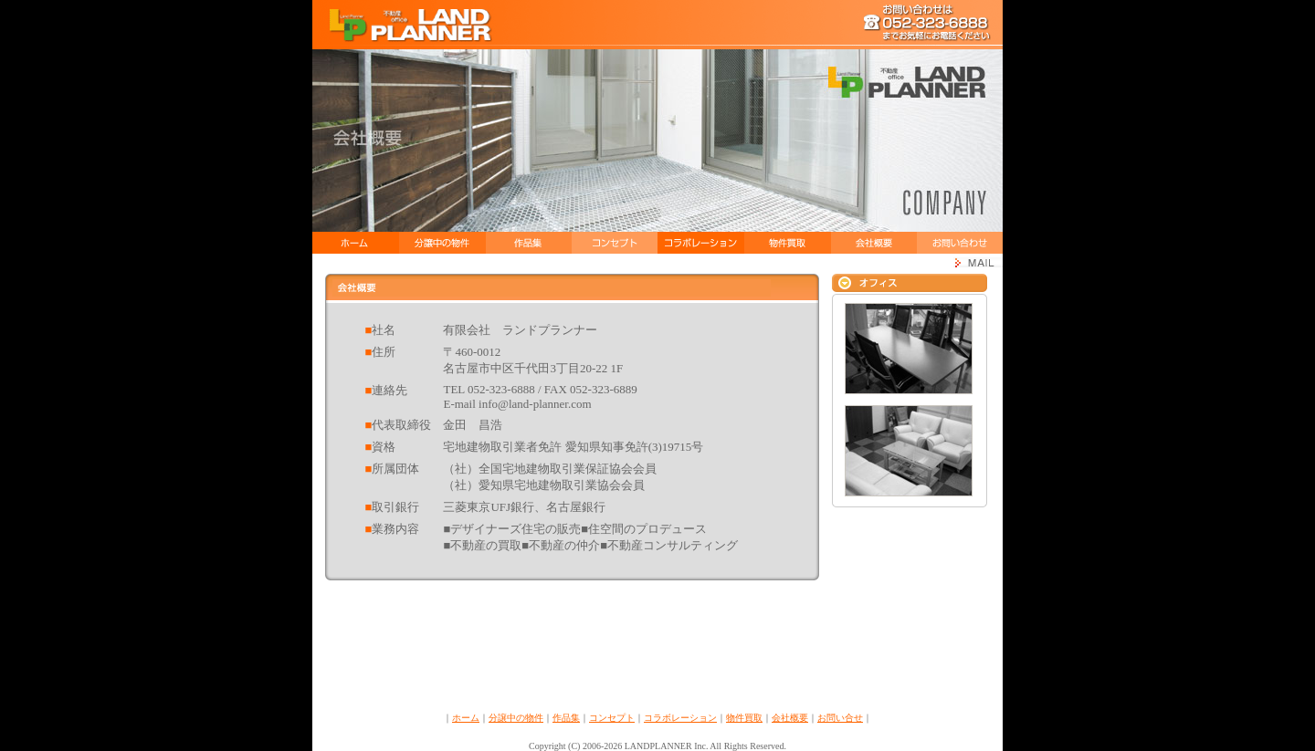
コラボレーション (680, 718)
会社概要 (790, 718)
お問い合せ (840, 718)
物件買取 (744, 718)
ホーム (465, 718)
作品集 (566, 718)
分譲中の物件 (516, 718)
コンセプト (612, 718)
